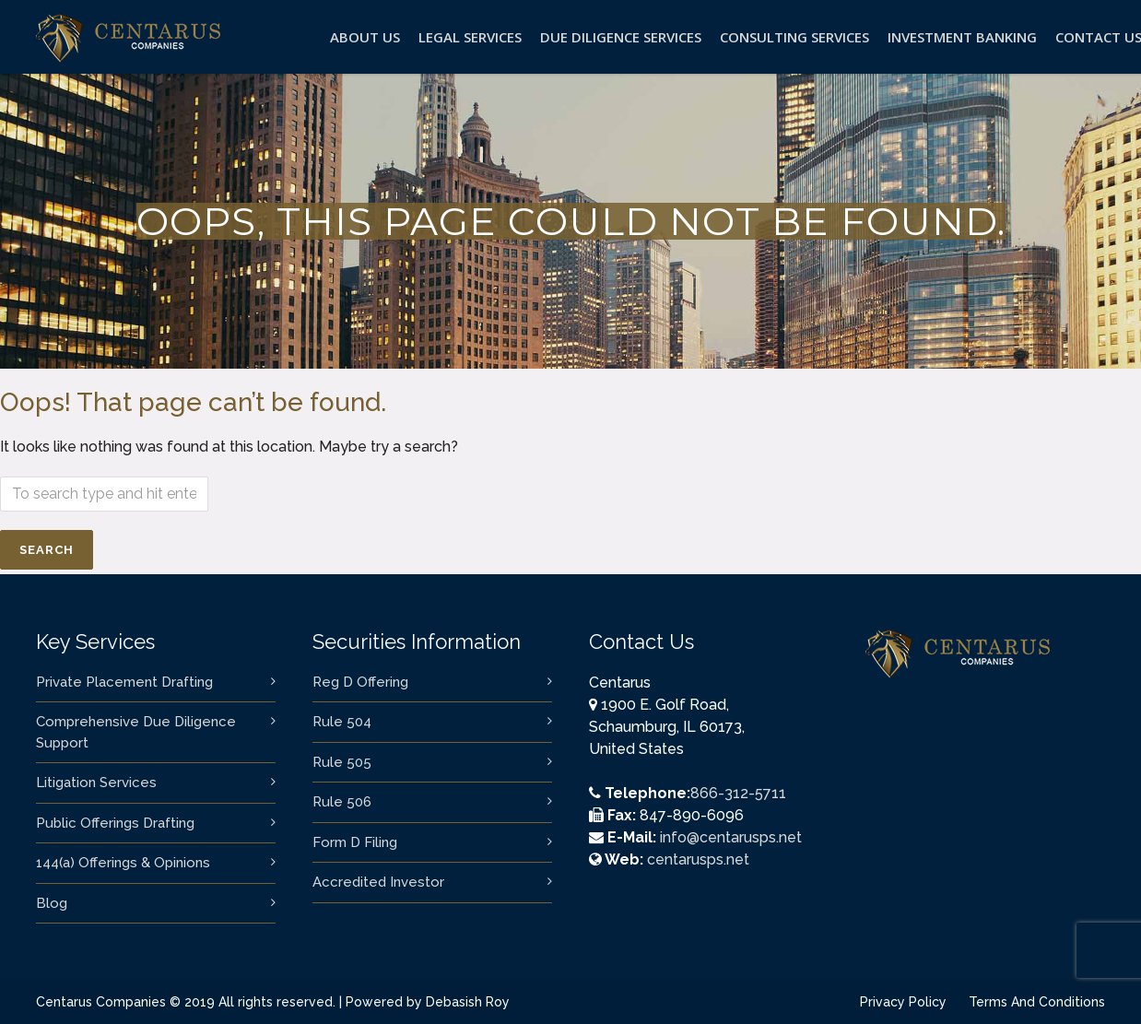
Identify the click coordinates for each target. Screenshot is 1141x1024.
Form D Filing (354, 842)
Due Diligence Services (620, 37)
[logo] (128, 54)
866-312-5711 (738, 793)
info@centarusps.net (731, 837)
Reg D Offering (360, 682)
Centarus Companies (101, 1002)
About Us (365, 37)
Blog (51, 903)
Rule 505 (341, 762)
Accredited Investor (378, 882)
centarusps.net (698, 859)
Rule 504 (341, 721)
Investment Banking (962, 37)
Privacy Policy (903, 1002)
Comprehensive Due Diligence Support (136, 732)
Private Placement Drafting (124, 682)
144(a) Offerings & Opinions (123, 862)
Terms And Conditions (1037, 1002)
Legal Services (470, 37)
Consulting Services (794, 37)
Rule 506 (341, 802)
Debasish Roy (468, 1002)
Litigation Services (96, 782)
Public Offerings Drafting (115, 823)
